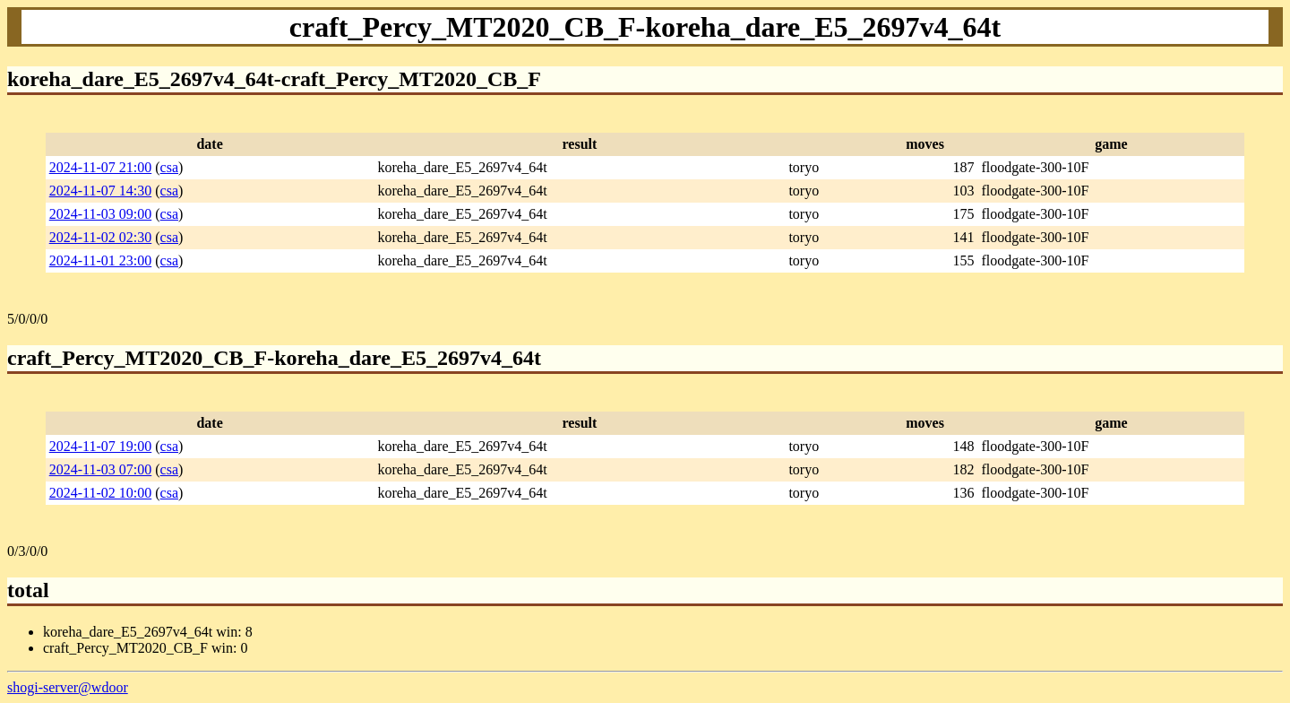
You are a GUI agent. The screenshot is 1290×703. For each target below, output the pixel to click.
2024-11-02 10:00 (100, 492)
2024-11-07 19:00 (100, 446)
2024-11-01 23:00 (100, 260)
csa (169, 167)
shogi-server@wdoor (67, 687)
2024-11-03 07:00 (100, 469)
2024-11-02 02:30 (100, 237)
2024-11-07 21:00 (100, 167)
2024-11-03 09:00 (100, 213)
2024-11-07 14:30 (100, 190)
